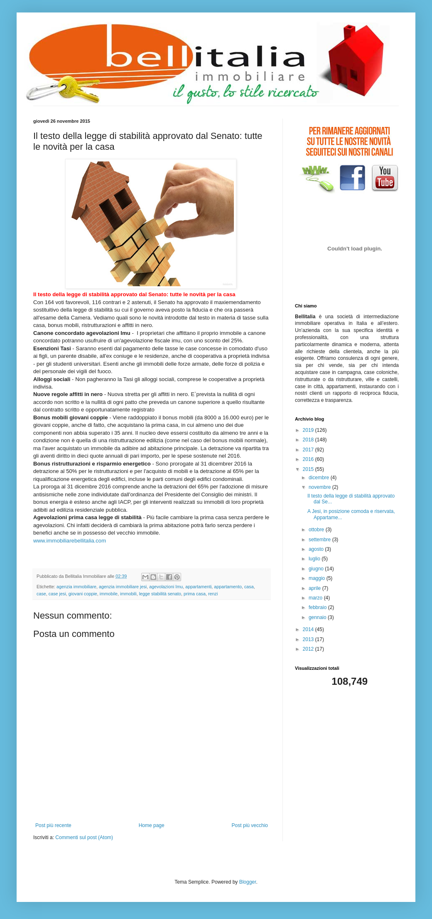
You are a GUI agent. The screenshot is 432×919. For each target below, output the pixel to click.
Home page (151, 825)
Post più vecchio (250, 825)
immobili (128, 593)
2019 (309, 430)
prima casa (195, 593)
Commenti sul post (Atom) (84, 837)
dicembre (320, 478)
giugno (317, 569)
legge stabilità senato (160, 593)
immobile (109, 593)
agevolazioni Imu (166, 586)
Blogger (247, 882)
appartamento (228, 586)
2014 (309, 629)
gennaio (318, 617)
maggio (317, 578)
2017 (309, 450)
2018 (309, 440)
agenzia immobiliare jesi (123, 586)
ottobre (317, 530)
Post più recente (53, 825)
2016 (309, 459)
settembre (320, 539)
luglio (315, 559)
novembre (320, 487)
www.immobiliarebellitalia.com (69, 541)
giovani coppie (83, 593)
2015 (309, 469)
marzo (316, 598)
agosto (317, 549)
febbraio (318, 607)
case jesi (57, 593)
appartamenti (198, 586)
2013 (309, 639)
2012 (309, 649)
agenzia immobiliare (76, 586)
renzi (213, 593)
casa (249, 586)
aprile (315, 588)
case (41, 593)
